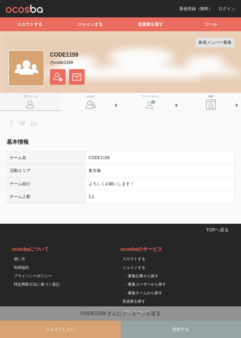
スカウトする (29, 24)
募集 (223, 102)
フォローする (58, 77)
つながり (102, 102)
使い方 (19, 259)
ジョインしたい (60, 329)
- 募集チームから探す (144, 293)
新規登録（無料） (196, 8)
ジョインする (90, 24)
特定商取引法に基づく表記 (37, 284)
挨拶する (180, 329)
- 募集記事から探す (142, 276)
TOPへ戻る (217, 229)
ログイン (226, 8)
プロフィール (30, 96)
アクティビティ (160, 102)
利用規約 (21, 267)
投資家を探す (150, 24)
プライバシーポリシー (33, 276)
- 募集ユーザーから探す (146, 284)
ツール (211, 24)
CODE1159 (64, 55)
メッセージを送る (77, 77)
